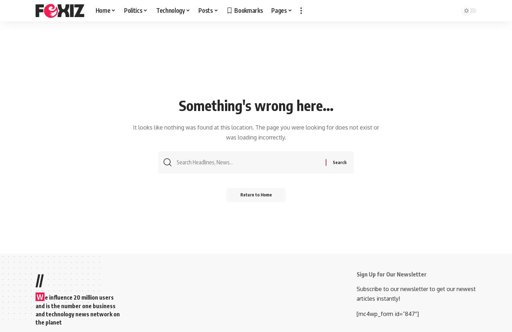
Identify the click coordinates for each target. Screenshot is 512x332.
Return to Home (256, 195)
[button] (301, 10)
